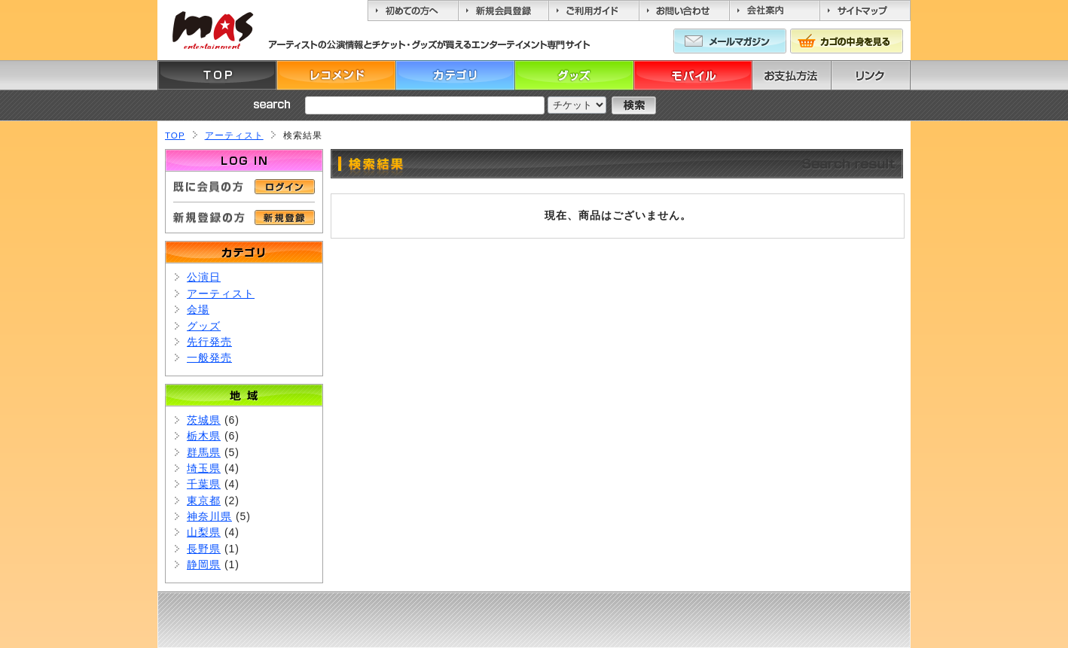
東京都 (204, 500)
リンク (891, 75)
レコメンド (335, 75)
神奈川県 (209, 516)
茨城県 (204, 420)
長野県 (204, 549)
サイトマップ (865, 10)
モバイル (692, 75)
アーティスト (234, 135)
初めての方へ (413, 10)
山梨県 (204, 532)
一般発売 (209, 357)
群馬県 (204, 452)
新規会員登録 (503, 10)
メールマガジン (729, 41)
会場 (198, 309)
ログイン (285, 186)
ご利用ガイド (593, 10)
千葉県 (204, 484)
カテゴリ (454, 75)
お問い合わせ (684, 10)
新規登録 (285, 217)
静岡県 (204, 564)
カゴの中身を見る (846, 41)
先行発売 (209, 342)
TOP (216, 75)
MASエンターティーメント (212, 30)
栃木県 (204, 436)
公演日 (204, 277)
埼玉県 (204, 468)
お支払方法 (811, 75)
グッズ (573, 75)
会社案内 (774, 10)
